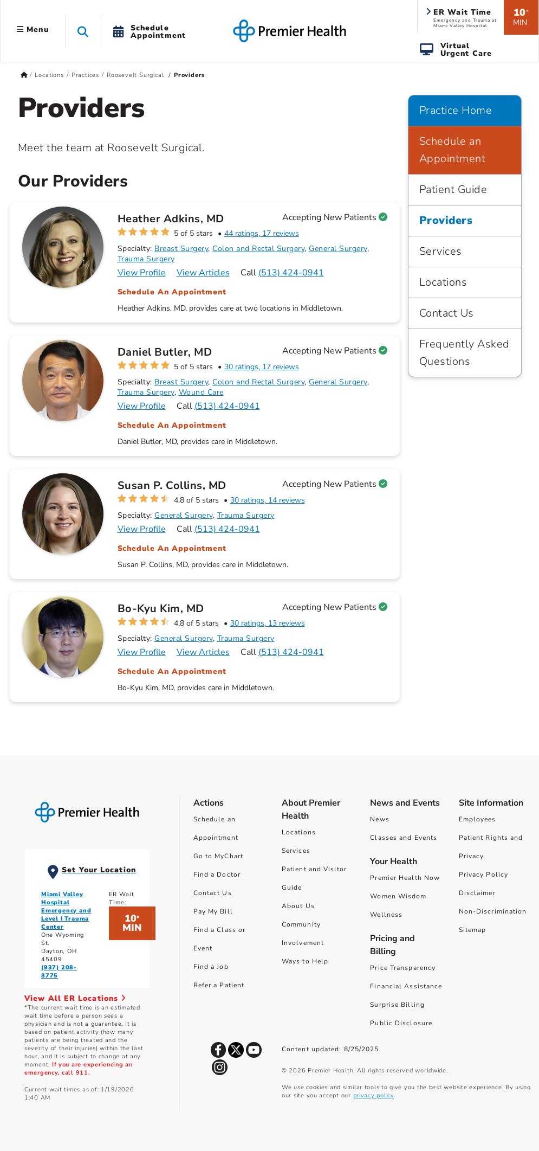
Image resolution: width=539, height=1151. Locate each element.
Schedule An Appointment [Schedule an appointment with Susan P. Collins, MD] (172, 548)
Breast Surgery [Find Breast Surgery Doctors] (181, 248)
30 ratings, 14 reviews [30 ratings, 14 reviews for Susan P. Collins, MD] (267, 500)
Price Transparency (403, 967)
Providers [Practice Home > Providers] (446, 220)
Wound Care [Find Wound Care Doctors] (201, 392)
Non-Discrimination (493, 911)
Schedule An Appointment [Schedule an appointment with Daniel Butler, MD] (172, 425)
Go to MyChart (218, 856)
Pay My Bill (213, 911)
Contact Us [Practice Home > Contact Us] (446, 313)
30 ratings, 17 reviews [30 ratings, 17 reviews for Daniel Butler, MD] (261, 367)
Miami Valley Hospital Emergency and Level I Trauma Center (66, 910)
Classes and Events (403, 837)
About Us (298, 906)
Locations (299, 832)
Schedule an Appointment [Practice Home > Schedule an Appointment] (452, 150)
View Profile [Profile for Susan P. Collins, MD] (142, 529)
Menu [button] (33, 29)
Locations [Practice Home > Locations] (443, 282)
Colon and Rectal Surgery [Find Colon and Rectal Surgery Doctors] (258, 248)
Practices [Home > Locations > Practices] (85, 75)
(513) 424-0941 (291, 273)
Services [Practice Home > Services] (440, 251)
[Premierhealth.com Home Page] (24, 75)
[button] (83, 31)
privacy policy (373, 1095)
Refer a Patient (219, 985)
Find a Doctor (217, 874)
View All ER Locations (75, 998)
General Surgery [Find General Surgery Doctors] (338, 248)
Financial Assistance (406, 986)
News (379, 819)
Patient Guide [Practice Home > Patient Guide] (453, 189)
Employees (477, 819)
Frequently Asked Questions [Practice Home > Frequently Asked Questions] (464, 353)
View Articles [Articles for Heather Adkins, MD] (203, 273)
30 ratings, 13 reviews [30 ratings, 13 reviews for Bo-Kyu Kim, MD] (267, 623)
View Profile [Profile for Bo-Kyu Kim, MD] (142, 652)
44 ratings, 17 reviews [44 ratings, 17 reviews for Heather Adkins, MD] (261, 233)
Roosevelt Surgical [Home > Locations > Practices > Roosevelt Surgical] (136, 75)
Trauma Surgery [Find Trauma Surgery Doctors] (146, 259)
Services (296, 850)
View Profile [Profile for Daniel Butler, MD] (142, 406)
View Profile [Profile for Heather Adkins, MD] (142, 273)
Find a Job (211, 966)
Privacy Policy (483, 874)
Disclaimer (477, 893)
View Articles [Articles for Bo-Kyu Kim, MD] (203, 652)
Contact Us (212, 893)
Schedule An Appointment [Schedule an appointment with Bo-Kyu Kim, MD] (172, 671)
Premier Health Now (405, 877)
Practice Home (455, 110)
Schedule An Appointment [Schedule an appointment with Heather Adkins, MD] (172, 292)
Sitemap (472, 929)
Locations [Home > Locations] (49, 75)
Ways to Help (305, 961)
